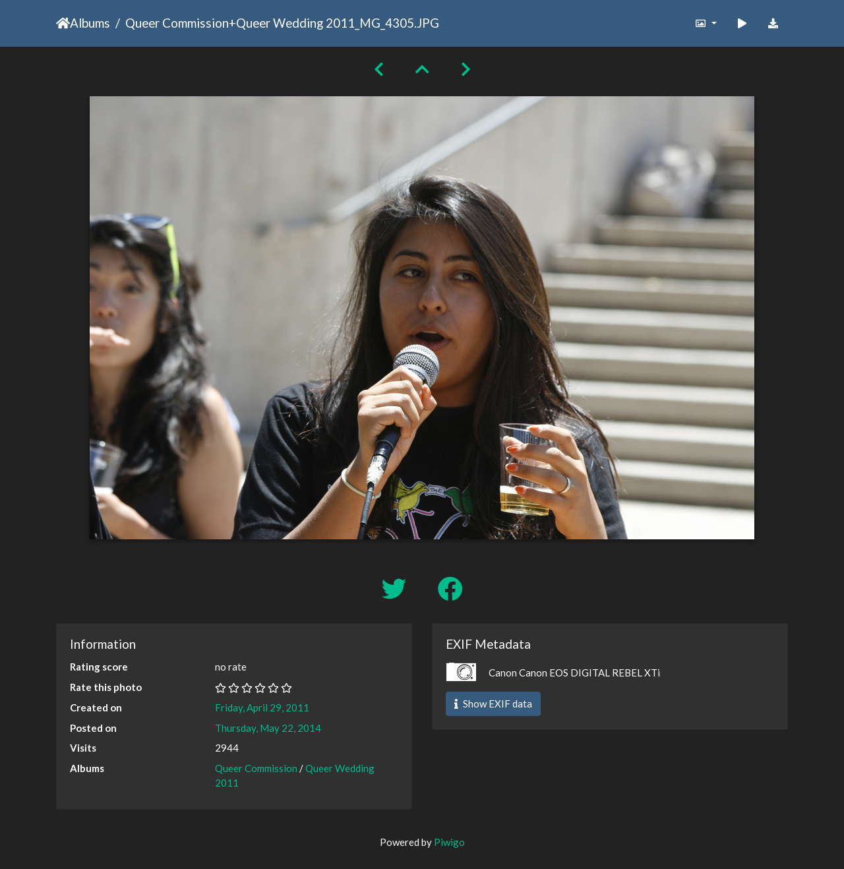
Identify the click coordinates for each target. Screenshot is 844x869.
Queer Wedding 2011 (295, 22)
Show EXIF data (493, 703)
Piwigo (449, 842)
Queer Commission (177, 22)
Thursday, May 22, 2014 (268, 728)
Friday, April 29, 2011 (262, 707)
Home (63, 23)
